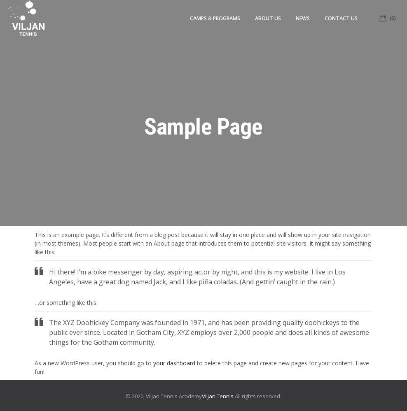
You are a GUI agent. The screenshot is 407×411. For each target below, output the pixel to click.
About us (268, 18)
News (303, 18)
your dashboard (174, 363)
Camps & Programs (215, 18)
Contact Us (341, 18)
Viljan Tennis (218, 396)
